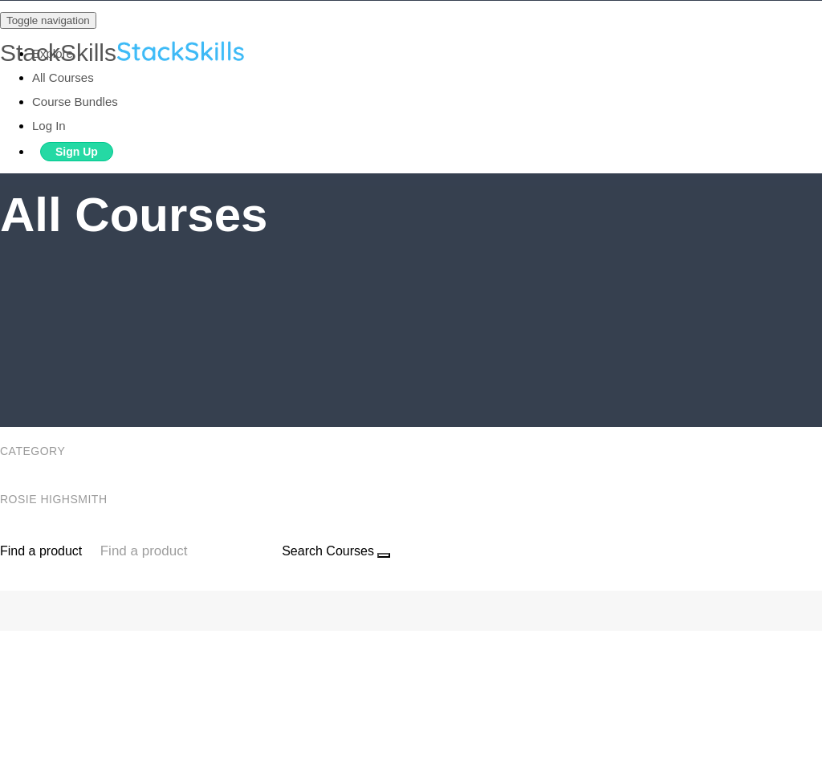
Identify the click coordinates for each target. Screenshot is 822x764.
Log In (49, 125)
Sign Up (76, 151)
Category (34, 451)
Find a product (41, 551)
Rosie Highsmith (55, 499)
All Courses (63, 77)
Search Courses (328, 551)
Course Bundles (75, 101)
